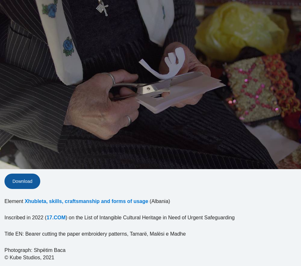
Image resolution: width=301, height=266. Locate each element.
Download (22, 181)
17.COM (56, 217)
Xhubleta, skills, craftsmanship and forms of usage (86, 201)
